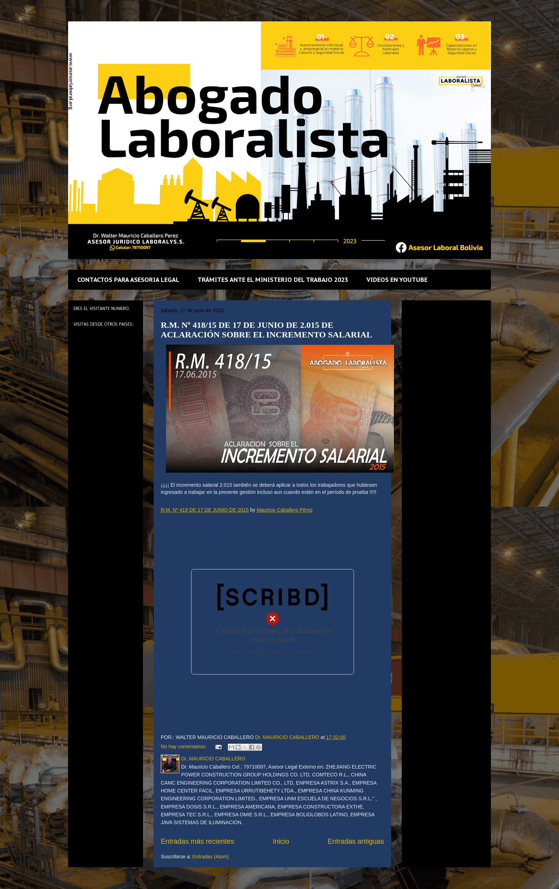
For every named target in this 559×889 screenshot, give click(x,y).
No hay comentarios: (184, 746)
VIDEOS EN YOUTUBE (396, 280)
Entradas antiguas (356, 841)
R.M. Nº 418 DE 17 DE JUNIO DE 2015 (204, 510)
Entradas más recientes (197, 841)
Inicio (281, 841)
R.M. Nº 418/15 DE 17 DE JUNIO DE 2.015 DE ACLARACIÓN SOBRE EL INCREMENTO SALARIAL (266, 329)
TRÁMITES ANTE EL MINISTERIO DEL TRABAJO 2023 (273, 280)
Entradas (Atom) (211, 856)
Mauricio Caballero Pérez (285, 510)
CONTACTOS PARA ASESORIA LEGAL (128, 280)
